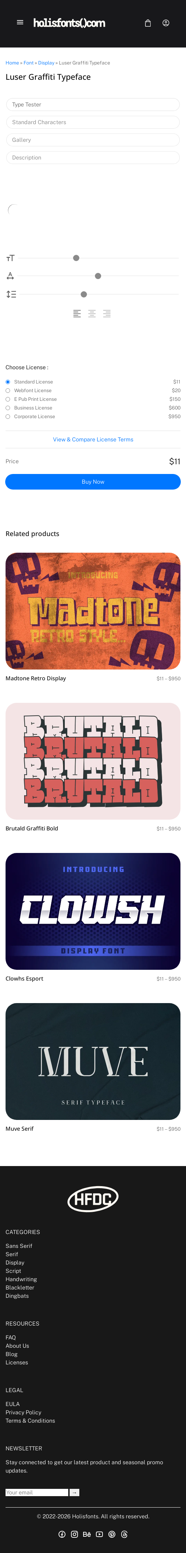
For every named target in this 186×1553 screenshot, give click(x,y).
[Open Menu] (20, 23)
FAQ (11, 1337)
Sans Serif (19, 1246)
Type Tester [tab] (26, 104)
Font (29, 63)
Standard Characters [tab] (39, 122)
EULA (13, 1404)
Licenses (17, 1362)
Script (13, 1271)
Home (12, 63)
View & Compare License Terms (93, 439)
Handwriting (21, 1279)
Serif (12, 1254)
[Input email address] (37, 1492)
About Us (17, 1346)
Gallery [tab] (21, 140)
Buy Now (93, 481)
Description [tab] (26, 157)
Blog (12, 1354)
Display (46, 63)
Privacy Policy (23, 1412)
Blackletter (20, 1287)
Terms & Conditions (30, 1420)
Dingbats (17, 1296)
